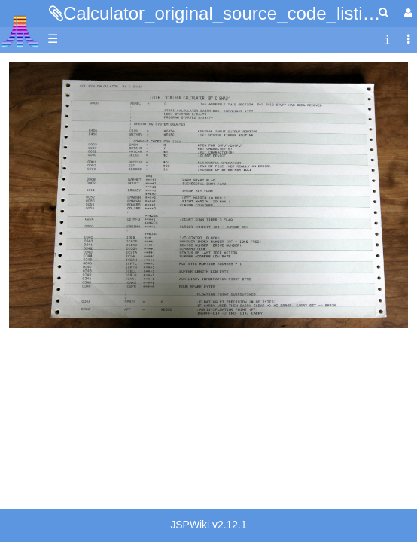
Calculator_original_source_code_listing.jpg (237, 13)
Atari (20, 30)
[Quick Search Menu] (383, 12)
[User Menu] (406, 13)
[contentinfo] (387, 39)
